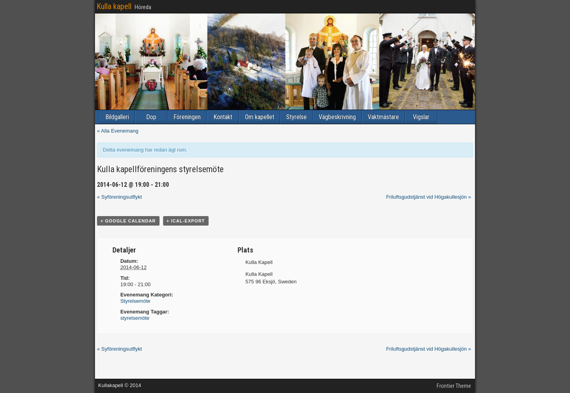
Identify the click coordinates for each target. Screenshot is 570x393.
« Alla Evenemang (118, 131)
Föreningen (187, 117)
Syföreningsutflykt (119, 197)
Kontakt (222, 117)
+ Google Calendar (128, 220)
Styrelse (296, 117)
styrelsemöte (135, 318)
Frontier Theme (454, 385)
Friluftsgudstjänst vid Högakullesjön (428, 197)
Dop (151, 117)
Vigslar (421, 117)
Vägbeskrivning (337, 117)
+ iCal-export (186, 220)
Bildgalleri (117, 117)
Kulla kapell (114, 6)
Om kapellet (259, 117)
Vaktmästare (383, 117)
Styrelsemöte (135, 301)
